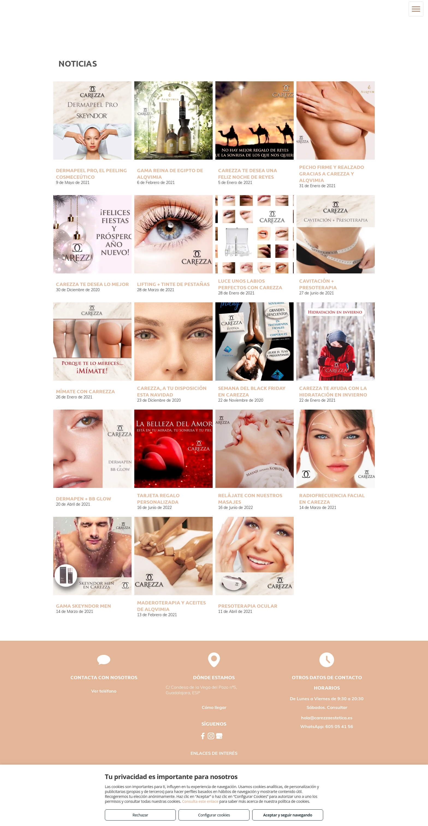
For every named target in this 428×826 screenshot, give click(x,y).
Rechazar (140, 815)
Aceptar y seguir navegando (287, 815)
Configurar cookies (214, 815)
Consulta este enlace (200, 801)
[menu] (416, 9)
